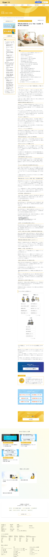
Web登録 (31, 420)
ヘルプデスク (31, 529)
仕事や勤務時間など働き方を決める (9, 57)
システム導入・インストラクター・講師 (34, 528)
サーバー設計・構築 (3, 527)
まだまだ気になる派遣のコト (24, 80)
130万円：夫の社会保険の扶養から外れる (9, 72)
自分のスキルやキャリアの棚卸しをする (9, 55)
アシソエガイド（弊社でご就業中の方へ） (22, 508)
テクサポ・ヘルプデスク (25, 485)
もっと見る (28, 315)
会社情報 (18, 502)
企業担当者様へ (31, 503)
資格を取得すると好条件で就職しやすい (9, 88)
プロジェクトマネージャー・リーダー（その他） (19, 528)
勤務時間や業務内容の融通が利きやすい (9, 45)
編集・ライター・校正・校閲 (4, 547)
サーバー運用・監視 (3, 528)
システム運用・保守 (12, 485)
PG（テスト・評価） (16, 533)
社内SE (18, 485)
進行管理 (2, 546)
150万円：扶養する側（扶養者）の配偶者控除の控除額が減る (9, 75)
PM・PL (10, 483)
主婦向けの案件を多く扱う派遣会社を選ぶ (9, 82)
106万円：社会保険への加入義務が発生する (9, 70)
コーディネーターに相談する (30, 368)
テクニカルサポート (32, 526)
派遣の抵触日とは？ (34, 310)
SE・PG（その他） (16, 531)
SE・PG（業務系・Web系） (18, 483)
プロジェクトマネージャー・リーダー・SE (6, 526)
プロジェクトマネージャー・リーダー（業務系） (19, 526)
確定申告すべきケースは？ (35, 308)
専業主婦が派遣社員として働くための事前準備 (9, 52)
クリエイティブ (3, 535)
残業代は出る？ (28, 329)
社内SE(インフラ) (3, 532)
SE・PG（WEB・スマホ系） (17, 530)
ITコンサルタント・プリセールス (33, 531)
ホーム (2, 17)
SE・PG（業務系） (16, 529)
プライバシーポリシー (31, 505)
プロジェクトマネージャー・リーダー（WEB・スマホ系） (20, 527)
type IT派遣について (3, 502)
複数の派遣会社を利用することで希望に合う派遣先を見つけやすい (9, 85)
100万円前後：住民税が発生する (9, 65)
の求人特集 (24, 395)
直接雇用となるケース (29, 333)
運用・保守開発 (15, 532)
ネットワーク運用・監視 (4, 530)
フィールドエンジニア (32, 532)
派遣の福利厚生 (28, 331)
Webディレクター (34, 485)
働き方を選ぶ (11, 502)
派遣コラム (4, 17)
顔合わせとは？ (23, 303)
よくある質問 (11, 508)
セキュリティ (2, 531)
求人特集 (25, 399)
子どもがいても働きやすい (25, 55)
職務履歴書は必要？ (24, 310)
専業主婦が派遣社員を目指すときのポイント (27, 72)
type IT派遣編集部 (28, 377)
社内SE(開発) (15, 534)
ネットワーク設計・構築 (28, 483)
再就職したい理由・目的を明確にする (9, 80)
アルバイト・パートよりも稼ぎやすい (9, 50)
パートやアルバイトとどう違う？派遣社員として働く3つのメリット (9, 42)
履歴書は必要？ (23, 308)
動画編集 (2, 548)
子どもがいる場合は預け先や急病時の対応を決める (9, 60)
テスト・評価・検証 (32, 530)
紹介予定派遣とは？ (34, 303)
